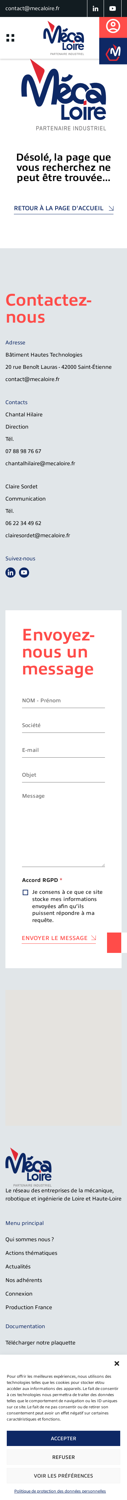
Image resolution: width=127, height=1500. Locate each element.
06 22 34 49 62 (23, 523)
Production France (28, 1307)
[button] (116, 1363)
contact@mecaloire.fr (32, 8)
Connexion (19, 1294)
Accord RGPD (42, 880)
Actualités (17, 1267)
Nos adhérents (23, 1280)
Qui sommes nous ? (29, 1239)
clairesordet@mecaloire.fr (37, 535)
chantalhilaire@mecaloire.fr (40, 463)
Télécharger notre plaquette (40, 1343)
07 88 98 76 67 (23, 451)
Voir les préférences (63, 1476)
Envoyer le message (55, 938)
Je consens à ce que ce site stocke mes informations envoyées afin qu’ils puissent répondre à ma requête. (67, 906)
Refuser (63, 1457)
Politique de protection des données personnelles (60, 1491)
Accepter (63, 1438)
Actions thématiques (31, 1253)
